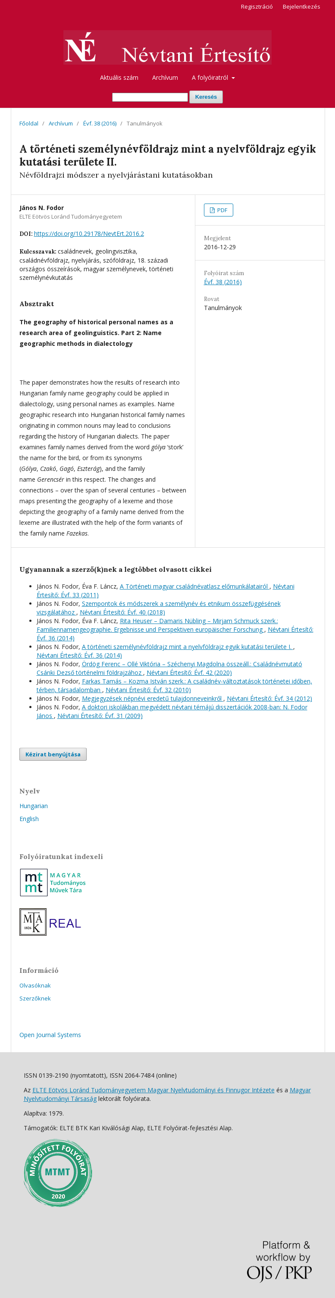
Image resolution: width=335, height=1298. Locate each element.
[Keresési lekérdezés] (150, 97)
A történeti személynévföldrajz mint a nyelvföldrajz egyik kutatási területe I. (187, 647)
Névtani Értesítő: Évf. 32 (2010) (148, 690)
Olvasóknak (35, 985)
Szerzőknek (35, 998)
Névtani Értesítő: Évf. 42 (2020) (189, 672)
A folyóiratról (211, 77)
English (29, 819)
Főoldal (28, 123)
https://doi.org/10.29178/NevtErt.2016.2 (89, 233)
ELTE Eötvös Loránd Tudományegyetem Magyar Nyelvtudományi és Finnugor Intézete (153, 1090)
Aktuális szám (119, 77)
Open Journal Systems (50, 1035)
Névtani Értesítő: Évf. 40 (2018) (122, 612)
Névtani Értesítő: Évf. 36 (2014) (79, 655)
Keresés (206, 97)
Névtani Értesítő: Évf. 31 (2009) (100, 716)
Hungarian (33, 806)
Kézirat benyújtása (53, 754)
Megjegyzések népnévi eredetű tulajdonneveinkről (152, 698)
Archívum (165, 77)
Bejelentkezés (301, 6)
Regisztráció (257, 6)
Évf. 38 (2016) (99, 123)
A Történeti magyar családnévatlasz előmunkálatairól (194, 586)
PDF (221, 210)
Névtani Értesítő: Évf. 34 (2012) (269, 698)
